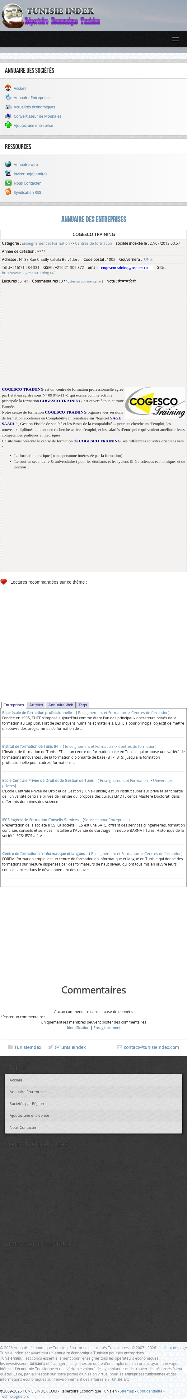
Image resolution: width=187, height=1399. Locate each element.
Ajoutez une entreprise (29, 1115)
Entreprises (13, 705)
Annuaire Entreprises (28, 1091)
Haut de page (175, 1347)
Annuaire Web (60, 705)
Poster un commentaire (83, 281)
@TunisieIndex (70, 1047)
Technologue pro (14, 1396)
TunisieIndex (27, 1047)
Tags (83, 705)
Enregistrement (106, 1027)
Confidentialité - (151, 1390)
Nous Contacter (23, 1127)
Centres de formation (93, 243)
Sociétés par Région (27, 1103)
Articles (36, 705)
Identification (78, 1027)
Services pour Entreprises (106, 819)
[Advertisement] (93, 343)
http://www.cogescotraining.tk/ (28, 272)
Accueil (16, 1079)
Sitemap (127, 1390)
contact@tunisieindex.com (151, 1047)
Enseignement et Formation (46, 243)
